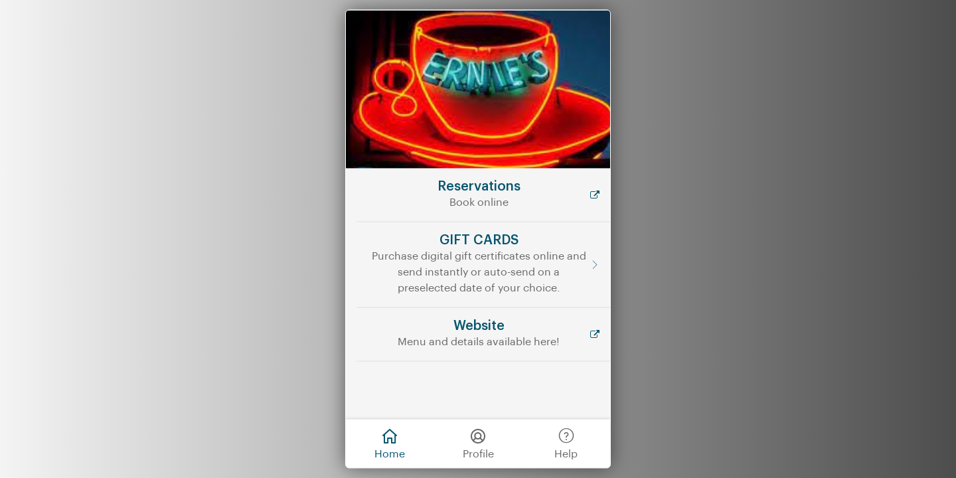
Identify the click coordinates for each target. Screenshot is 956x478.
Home (389, 442)
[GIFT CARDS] (483, 264)
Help (566, 442)
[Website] (483, 333)
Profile (478, 442)
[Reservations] (483, 194)
